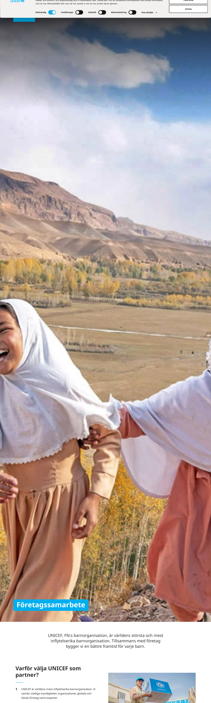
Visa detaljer (147, 28)
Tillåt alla (188, 7)
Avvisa (188, 25)
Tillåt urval (188, 16)
